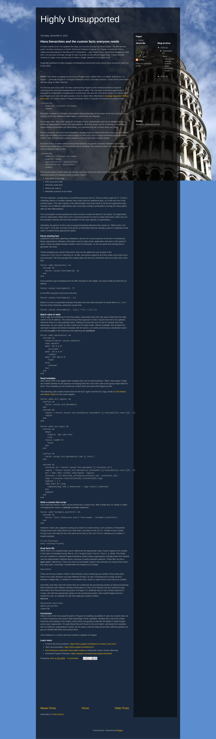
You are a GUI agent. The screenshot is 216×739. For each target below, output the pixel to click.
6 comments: (73, 658)
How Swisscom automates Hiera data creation (65, 650)
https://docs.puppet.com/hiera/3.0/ (79, 647)
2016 (163, 47)
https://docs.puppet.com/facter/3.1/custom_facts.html (93, 644)
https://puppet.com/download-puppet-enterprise (91, 653)
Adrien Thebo (50, 394)
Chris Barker (120, 391)
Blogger (119, 730)
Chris (141, 60)
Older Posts (122, 708)
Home (85, 708)
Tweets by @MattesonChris (148, 124)
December (167, 51)
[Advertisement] (84, 683)
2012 (163, 76)
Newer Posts (48, 708)
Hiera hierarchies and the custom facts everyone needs (79, 41)
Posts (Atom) (58, 714)
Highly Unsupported (80, 19)
